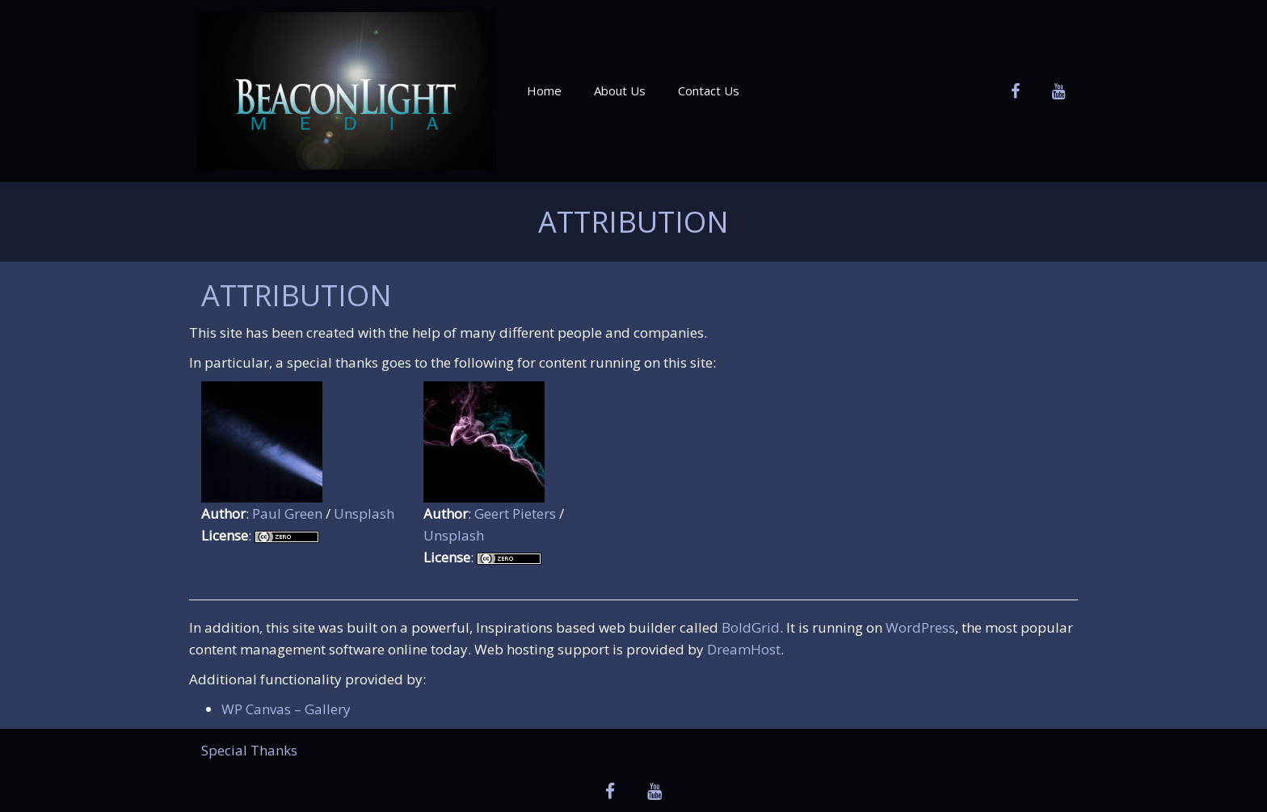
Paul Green (287, 513)
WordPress (920, 627)
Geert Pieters (515, 513)
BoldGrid (751, 627)
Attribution (633, 222)
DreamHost (744, 649)
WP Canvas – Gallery (286, 709)
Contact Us (708, 90)
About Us (620, 90)
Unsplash (364, 513)
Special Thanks (249, 750)
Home (544, 90)
